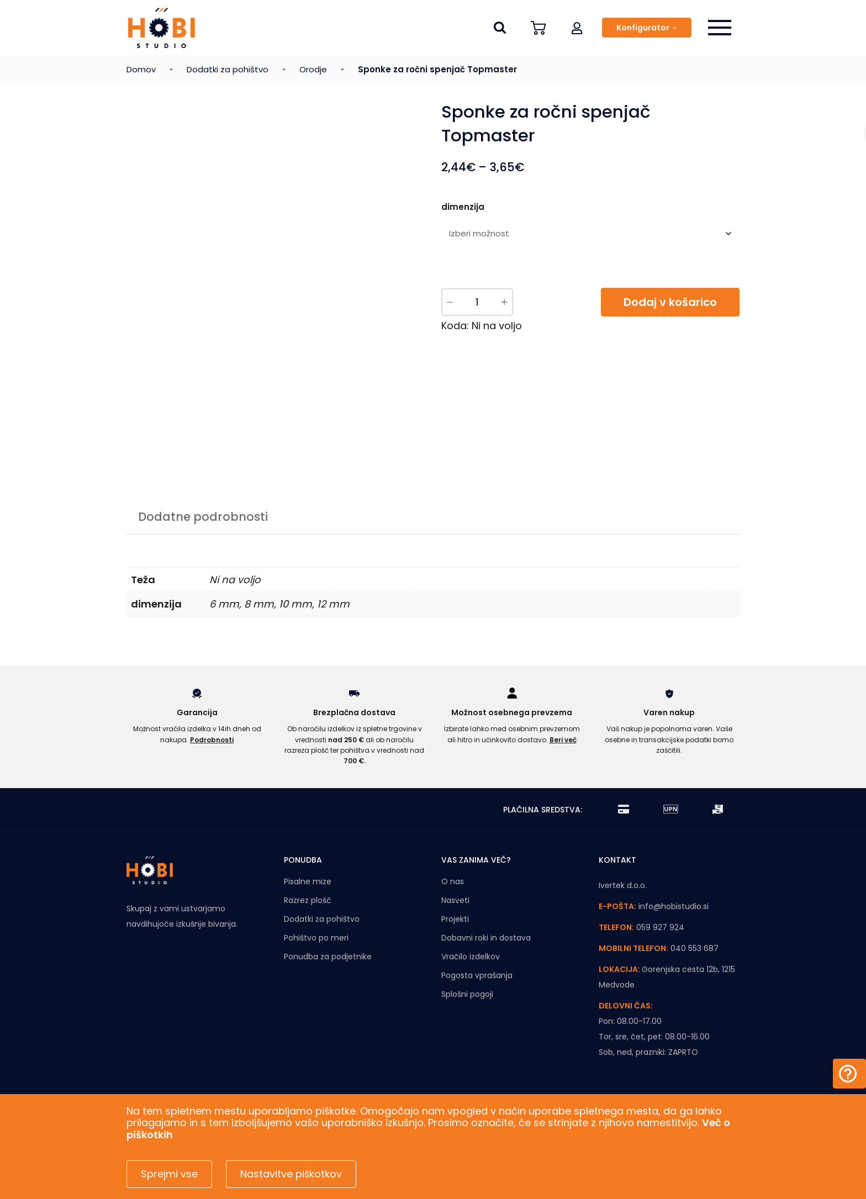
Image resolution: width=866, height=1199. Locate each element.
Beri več (563, 739)
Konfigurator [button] (642, 27)
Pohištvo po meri (316, 937)
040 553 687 (694, 948)
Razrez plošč (307, 900)
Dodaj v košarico (670, 302)
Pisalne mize (307, 881)
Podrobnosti (212, 739)
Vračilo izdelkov (470, 956)
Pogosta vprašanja (477, 975)
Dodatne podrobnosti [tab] (203, 517)
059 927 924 (660, 927)
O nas (452, 881)
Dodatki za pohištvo (227, 69)
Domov (141, 69)
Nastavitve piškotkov (291, 1174)
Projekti (455, 919)
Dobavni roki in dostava (486, 937)
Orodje (313, 69)
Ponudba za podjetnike (328, 956)
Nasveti (455, 900)
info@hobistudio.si (673, 906)
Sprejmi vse (169, 1174)
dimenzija (462, 207)
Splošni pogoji (467, 994)
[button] (577, 27)
